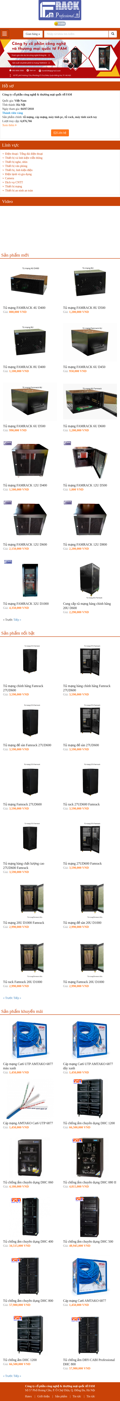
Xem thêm (9, 125)
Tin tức (77, 1396)
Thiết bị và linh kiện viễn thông (23, 157)
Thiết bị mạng (13, 186)
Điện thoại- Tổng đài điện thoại (24, 153)
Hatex (28, 1396)
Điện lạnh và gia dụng (18, 174)
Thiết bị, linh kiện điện (18, 170)
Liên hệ (60, 132)
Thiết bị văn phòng (16, 166)
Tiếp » (17, 619)
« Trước (8, 998)
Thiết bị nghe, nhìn (16, 161)
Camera (9, 178)
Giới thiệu (43, 1396)
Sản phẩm (61, 1396)
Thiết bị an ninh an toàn (19, 190)
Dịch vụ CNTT (14, 182)
